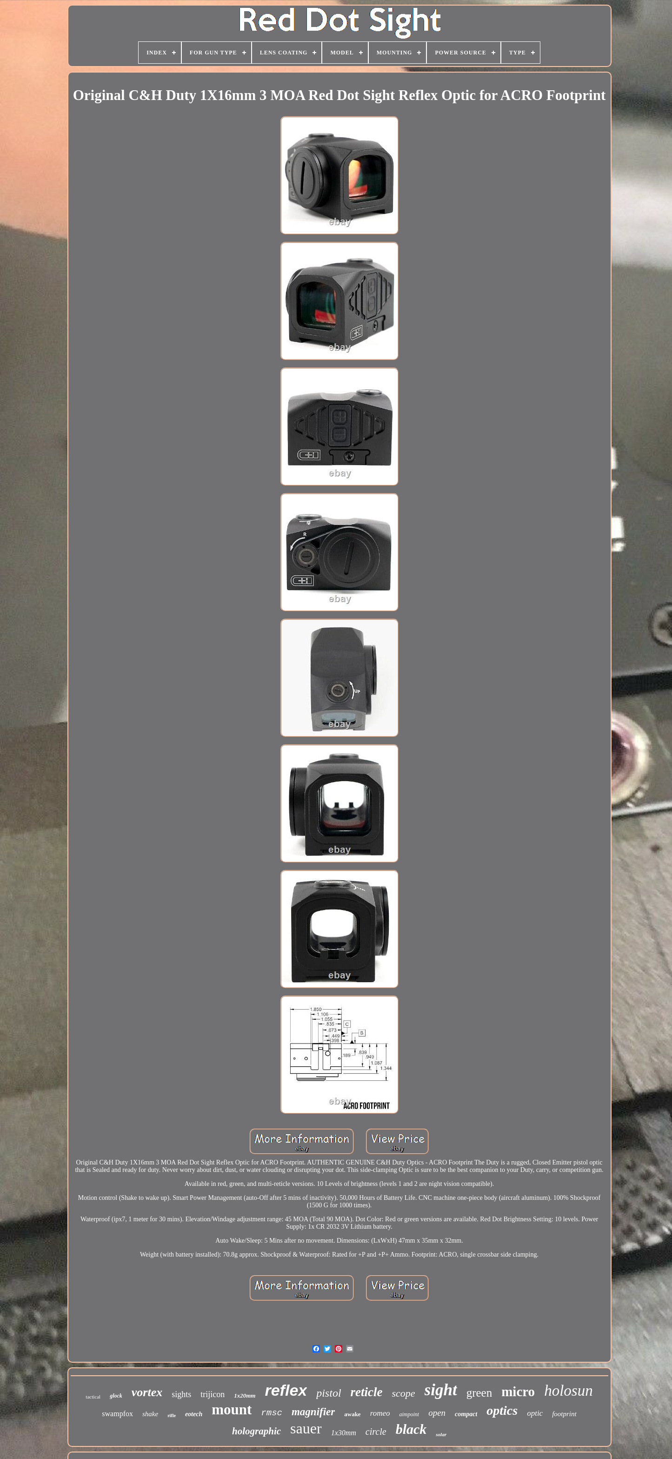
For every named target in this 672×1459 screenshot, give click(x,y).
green (479, 1392)
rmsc (271, 1413)
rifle (171, 1415)
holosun (568, 1390)
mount (232, 1409)
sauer (306, 1428)
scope (403, 1393)
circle (376, 1431)
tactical (93, 1396)
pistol (328, 1393)
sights (181, 1394)
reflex (286, 1390)
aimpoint (409, 1414)
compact (466, 1414)
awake (352, 1414)
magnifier (313, 1412)
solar (441, 1434)
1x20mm (244, 1395)
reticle (367, 1392)
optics (502, 1410)
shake (150, 1414)
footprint (564, 1414)
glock (116, 1395)
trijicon (212, 1394)
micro (518, 1391)
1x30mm (343, 1433)
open (437, 1413)
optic (535, 1413)
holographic (256, 1431)
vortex (147, 1392)
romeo (380, 1413)
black (411, 1429)
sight (441, 1390)
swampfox (117, 1414)
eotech (193, 1414)
